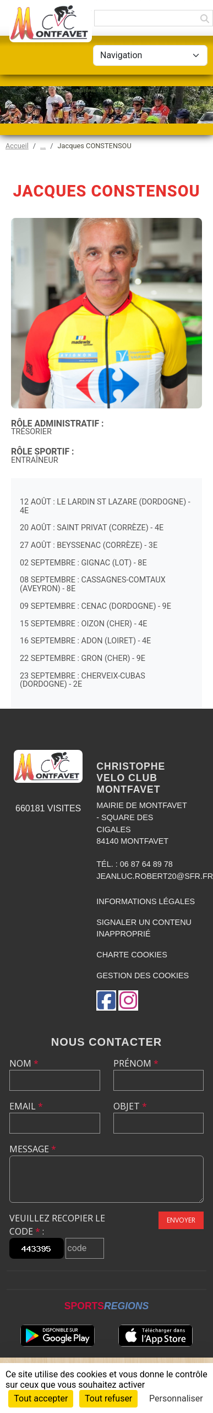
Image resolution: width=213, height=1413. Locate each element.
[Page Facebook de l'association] (106, 1000)
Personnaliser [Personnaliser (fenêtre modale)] (176, 1398)
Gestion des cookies (142, 975)
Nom (24, 1063)
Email (26, 1106)
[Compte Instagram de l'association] (128, 1000)
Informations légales (145, 901)
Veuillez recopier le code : (57, 1224)
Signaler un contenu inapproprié (144, 928)
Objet (130, 1106)
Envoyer (181, 1220)
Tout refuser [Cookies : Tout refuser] (108, 1398)
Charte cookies (131, 954)
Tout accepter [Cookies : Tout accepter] (41, 1398)
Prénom (136, 1063)
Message (32, 1149)
